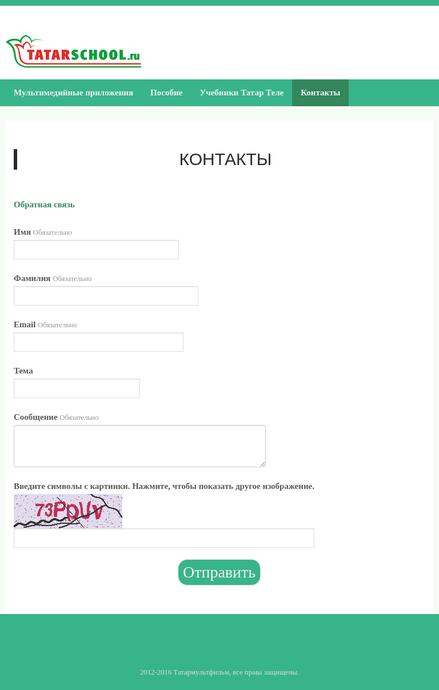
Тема (23, 370)
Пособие (166, 92)
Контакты (320, 92)
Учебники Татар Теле (241, 92)
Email (45, 324)
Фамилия (52, 278)
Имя (43, 231)
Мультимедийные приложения (73, 92)
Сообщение (56, 417)
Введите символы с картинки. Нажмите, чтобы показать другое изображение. (164, 486)
